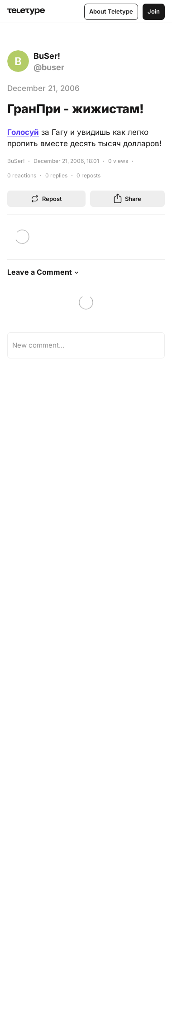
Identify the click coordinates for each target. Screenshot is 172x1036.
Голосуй (23, 132)
